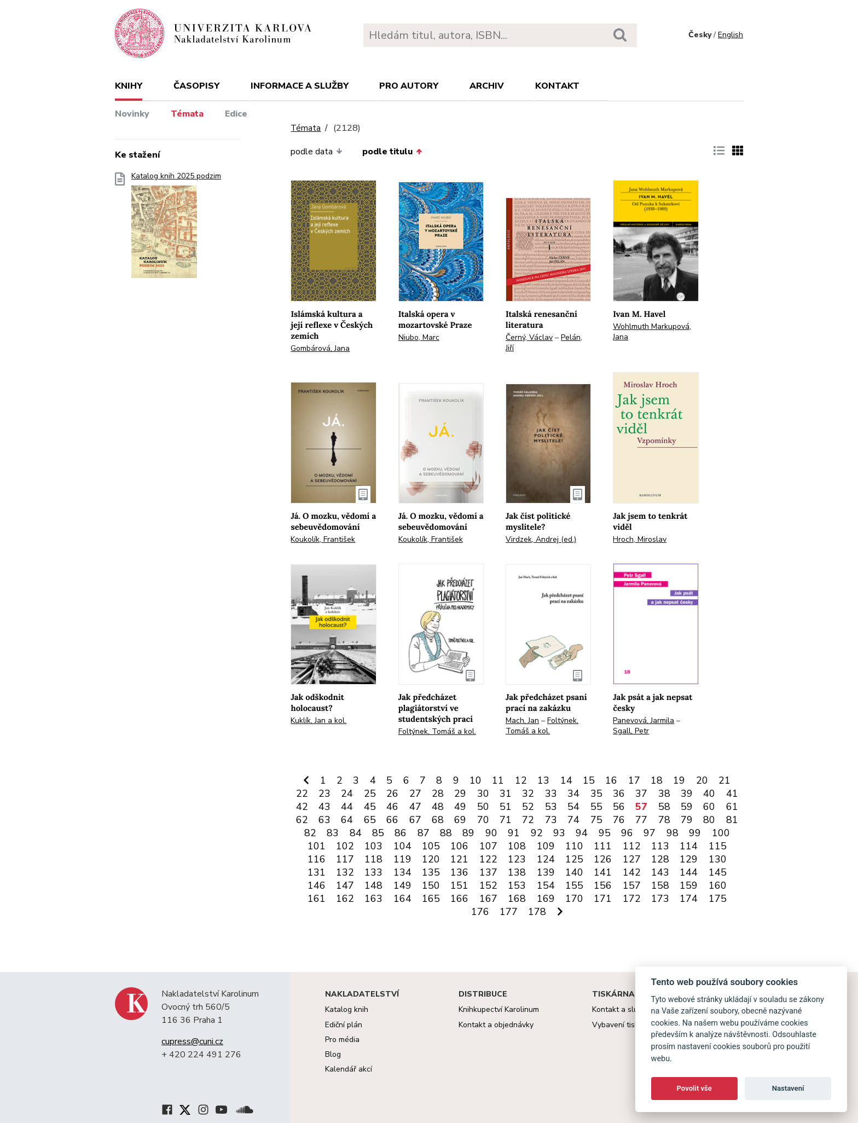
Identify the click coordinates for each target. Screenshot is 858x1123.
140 (574, 872)
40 (709, 793)
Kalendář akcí (348, 1069)
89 (468, 833)
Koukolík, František (323, 539)
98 (672, 833)
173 (660, 898)
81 (732, 819)
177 (509, 911)
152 (488, 885)
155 (574, 885)
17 (634, 780)
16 (611, 780)
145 (718, 872)
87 (424, 833)
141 (603, 872)
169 (546, 898)
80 (709, 819)
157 (632, 885)
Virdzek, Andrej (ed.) (541, 539)
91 (514, 833)
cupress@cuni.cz (192, 1041)
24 (347, 793)
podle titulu (392, 152)
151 (459, 885)
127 (632, 859)
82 (310, 833)
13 (543, 780)
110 (574, 846)
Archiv (486, 86)
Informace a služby (300, 86)
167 (488, 898)
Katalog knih (346, 1009)
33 (551, 793)
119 (402, 859)
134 (402, 872)
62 (302, 819)
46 (392, 806)
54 (573, 806)
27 (415, 793)
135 (431, 872)
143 (660, 872)
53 (551, 806)
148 (373, 885)
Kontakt (557, 86)
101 (317, 846)
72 (528, 819)
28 (438, 793)
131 (317, 872)
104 (402, 846)
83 (333, 833)
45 (370, 806)
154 (546, 885)
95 (605, 833)
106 (459, 846)
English (730, 35)
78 (664, 819)
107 (488, 846)
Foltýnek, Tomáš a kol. (437, 731)
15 (589, 780)
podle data (316, 152)
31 (506, 793)
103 (373, 846)
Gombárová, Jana (320, 348)
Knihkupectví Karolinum (499, 1009)
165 (431, 898)
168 (517, 898)
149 (402, 885)
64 (347, 819)
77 (641, 819)
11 (498, 780)
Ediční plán (343, 1025)
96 (627, 833)
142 (632, 872)
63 (324, 819)
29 (460, 793)
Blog (333, 1054)
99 (695, 833)
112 (632, 846)
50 (483, 806)
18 (657, 780)
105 (431, 846)
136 (459, 872)
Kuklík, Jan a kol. (318, 720)
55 (596, 806)
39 (687, 793)
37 (641, 793)
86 (401, 833)
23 (324, 793)
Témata (187, 114)
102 (345, 846)
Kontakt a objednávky (496, 1025)
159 (689, 885)
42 (302, 806)
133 (373, 872)
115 (718, 846)
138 (517, 872)
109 (546, 846)
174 (689, 898)
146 (317, 885)
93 (559, 833)
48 (438, 806)
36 (619, 793)
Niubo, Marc (418, 337)
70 (483, 819)
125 (574, 859)
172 (632, 898)
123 (517, 859)
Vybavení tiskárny (623, 1025)
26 (392, 793)
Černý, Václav (529, 337)
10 (475, 780)
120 (431, 859)
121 (459, 859)
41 (732, 793)
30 (483, 793)
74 (573, 819)
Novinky (132, 114)
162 (345, 898)
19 (679, 780)
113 (660, 846)
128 (660, 859)
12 (521, 780)
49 (460, 806)
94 (582, 833)
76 (619, 819)
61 (732, 806)
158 (660, 885)
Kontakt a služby (621, 1009)
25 (370, 793)
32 (528, 793)
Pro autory (408, 86)
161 (317, 898)
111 (603, 846)
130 (718, 859)
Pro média (342, 1039)
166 (459, 898)
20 (702, 780)
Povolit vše (694, 1088)
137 (488, 872)
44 (347, 806)
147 (345, 885)
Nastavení (788, 1088)
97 (650, 833)
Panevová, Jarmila (643, 720)
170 (574, 898)
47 (415, 806)
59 (687, 806)
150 (431, 885)
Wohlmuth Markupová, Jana (652, 331)
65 (370, 819)
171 (603, 898)
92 (537, 833)
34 (573, 793)
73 (551, 819)
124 (546, 859)
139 (546, 872)
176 (480, 911)
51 (506, 806)
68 (438, 819)
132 (345, 872)
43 (324, 806)
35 (596, 793)
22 (302, 793)
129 (689, 859)
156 (603, 885)
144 (689, 872)
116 (317, 859)
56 (619, 806)
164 (402, 898)
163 (373, 898)
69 (460, 819)
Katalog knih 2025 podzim (176, 228)
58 (664, 806)
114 (689, 846)
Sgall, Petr (631, 731)
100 (721, 833)
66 (392, 819)
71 (506, 819)
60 (709, 806)
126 (603, 859)
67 (415, 819)
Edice (236, 114)
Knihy (128, 86)
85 (378, 833)
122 (488, 859)
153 (517, 885)
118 (373, 859)
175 (718, 898)
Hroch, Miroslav (639, 539)
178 (537, 911)
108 (517, 846)
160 (718, 885)
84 (356, 833)
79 (687, 819)
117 (345, 859)
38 (664, 793)
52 (528, 806)
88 (446, 833)
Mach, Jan (522, 720)
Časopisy (196, 86)
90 (491, 833)
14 (566, 780)
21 (724, 780)
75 (596, 819)
